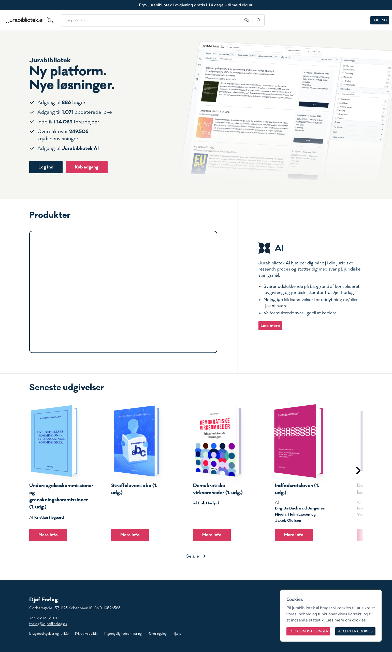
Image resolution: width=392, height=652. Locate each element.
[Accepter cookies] (355, 631)
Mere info (48, 535)
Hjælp (177, 634)
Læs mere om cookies (346, 620)
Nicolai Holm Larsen (292, 514)
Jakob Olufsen (288, 520)
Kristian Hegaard (49, 517)
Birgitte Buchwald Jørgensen (301, 508)
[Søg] (259, 20)
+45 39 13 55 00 (44, 618)
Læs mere (270, 326)
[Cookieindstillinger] (308, 631)
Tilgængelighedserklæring (123, 634)
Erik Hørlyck (209, 503)
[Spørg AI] (247, 20)
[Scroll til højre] (358, 471)
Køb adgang (86, 167)
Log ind (379, 20)
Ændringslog (157, 634)
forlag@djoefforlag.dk (48, 623)
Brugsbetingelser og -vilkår (49, 634)
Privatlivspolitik (86, 634)
